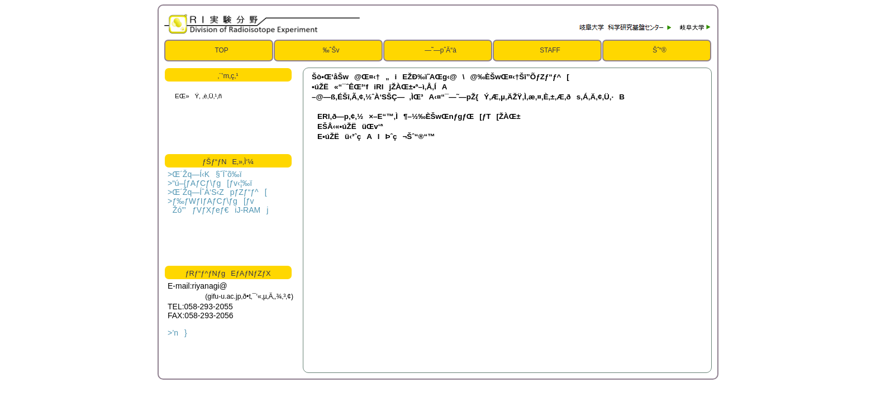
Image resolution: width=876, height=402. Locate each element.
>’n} (177, 332)
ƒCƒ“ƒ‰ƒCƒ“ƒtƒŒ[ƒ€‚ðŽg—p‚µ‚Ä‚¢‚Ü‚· (227, 118)
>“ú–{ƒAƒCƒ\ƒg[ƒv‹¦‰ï (210, 183)
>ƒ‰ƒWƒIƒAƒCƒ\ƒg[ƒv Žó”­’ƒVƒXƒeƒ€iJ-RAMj (218, 205)
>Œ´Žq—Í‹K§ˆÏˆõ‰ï (205, 174)
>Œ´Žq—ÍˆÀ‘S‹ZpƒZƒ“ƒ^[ (217, 192)
